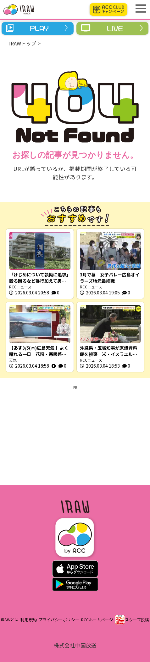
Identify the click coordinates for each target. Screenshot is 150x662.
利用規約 (28, 620)
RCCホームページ (97, 620)
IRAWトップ (22, 43)
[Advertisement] (75, 434)
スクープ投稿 (137, 620)
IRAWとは (10, 620)
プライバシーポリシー (58, 620)
